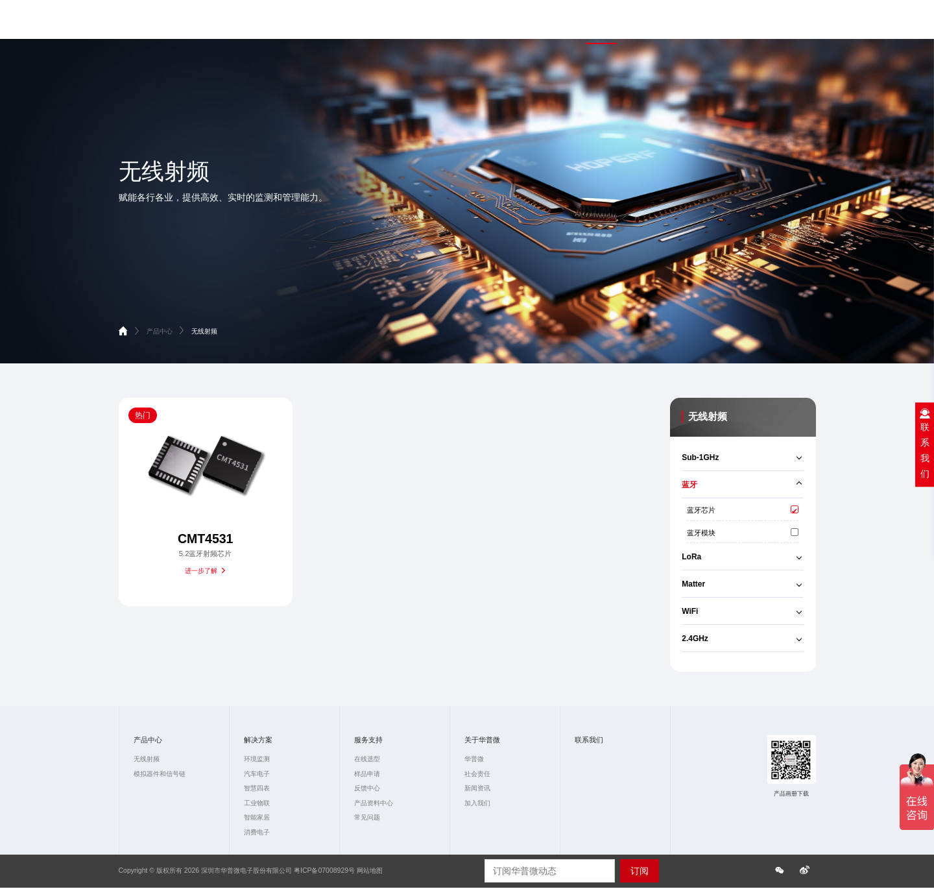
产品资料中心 (373, 803)
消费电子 (257, 832)
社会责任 (477, 773)
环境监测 (257, 758)
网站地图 (370, 870)
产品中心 (601, 24)
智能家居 (257, 817)
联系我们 (830, 24)
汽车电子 (257, 773)
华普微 (474, 758)
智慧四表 (257, 788)
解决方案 (656, 24)
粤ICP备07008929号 (324, 870)
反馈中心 (367, 788)
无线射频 (204, 331)
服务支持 (712, 24)
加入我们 (477, 803)
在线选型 (367, 758)
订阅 (639, 871)
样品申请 (367, 773)
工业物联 (257, 803)
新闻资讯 (477, 788)
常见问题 (367, 817)
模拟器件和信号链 (160, 773)
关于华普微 (771, 24)
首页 (553, 24)
